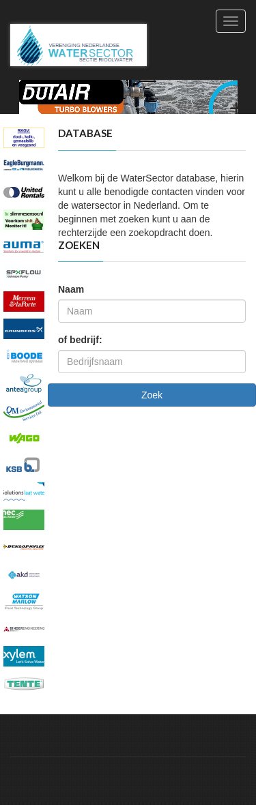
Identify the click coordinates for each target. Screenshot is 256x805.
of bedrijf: (80, 339)
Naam (71, 289)
